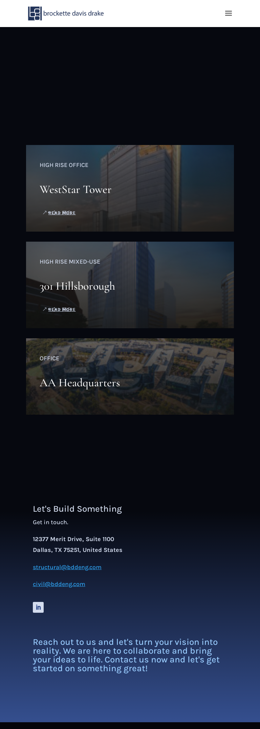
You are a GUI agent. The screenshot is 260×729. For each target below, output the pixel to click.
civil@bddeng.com (59, 584)
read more (62, 212)
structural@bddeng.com (67, 567)
